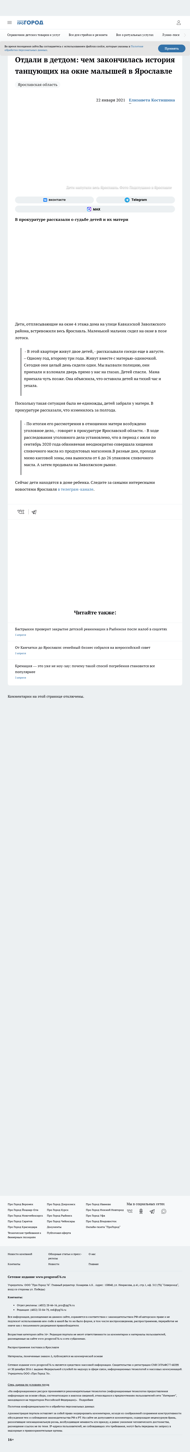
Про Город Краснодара (22, 1227)
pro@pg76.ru (66, 1305)
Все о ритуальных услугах (135, 35)
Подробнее (86, 1399)
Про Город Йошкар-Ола (23, 1210)
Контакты (14, 1264)
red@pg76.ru (58, 1309)
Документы (54, 1227)
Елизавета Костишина (152, 100)
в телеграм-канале (75, 489)
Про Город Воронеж (20, 1204)
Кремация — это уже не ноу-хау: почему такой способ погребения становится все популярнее (95, 672)
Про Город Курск (57, 1210)
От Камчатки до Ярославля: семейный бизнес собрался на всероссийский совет (95, 650)
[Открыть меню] (9, 22)
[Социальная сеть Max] (95, 209)
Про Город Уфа (95, 1215)
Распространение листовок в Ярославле (33, 1347)
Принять (172, 48)
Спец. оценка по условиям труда (28, 1384)
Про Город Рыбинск (59, 1215)
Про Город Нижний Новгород (105, 1210)
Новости (53, 1264)
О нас (92, 1254)
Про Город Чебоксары (61, 1221)
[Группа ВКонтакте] (54, 200)
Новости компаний (20, 1254)
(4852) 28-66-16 (48, 1305)
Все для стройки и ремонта (88, 35)
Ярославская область (37, 84)
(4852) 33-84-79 (39, 1309)
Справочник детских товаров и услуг (33, 35)
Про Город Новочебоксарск (25, 1215)
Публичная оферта (59, 1233)
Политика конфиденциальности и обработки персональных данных (51, 1406)
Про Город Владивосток (101, 1221)
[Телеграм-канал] (135, 200)
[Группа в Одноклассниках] (141, 1211)
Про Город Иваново (98, 1204)
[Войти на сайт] (178, 22)
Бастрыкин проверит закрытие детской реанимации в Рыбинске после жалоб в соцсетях (95, 632)
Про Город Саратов (20, 1221)
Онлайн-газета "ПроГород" (103, 1227)
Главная (93, 1264)
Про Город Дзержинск (61, 1204)
